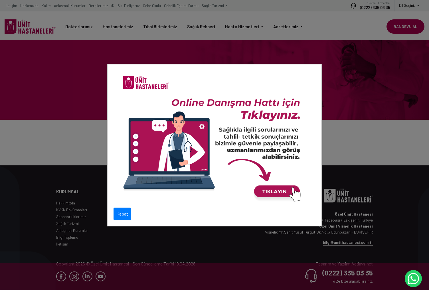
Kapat (122, 213)
